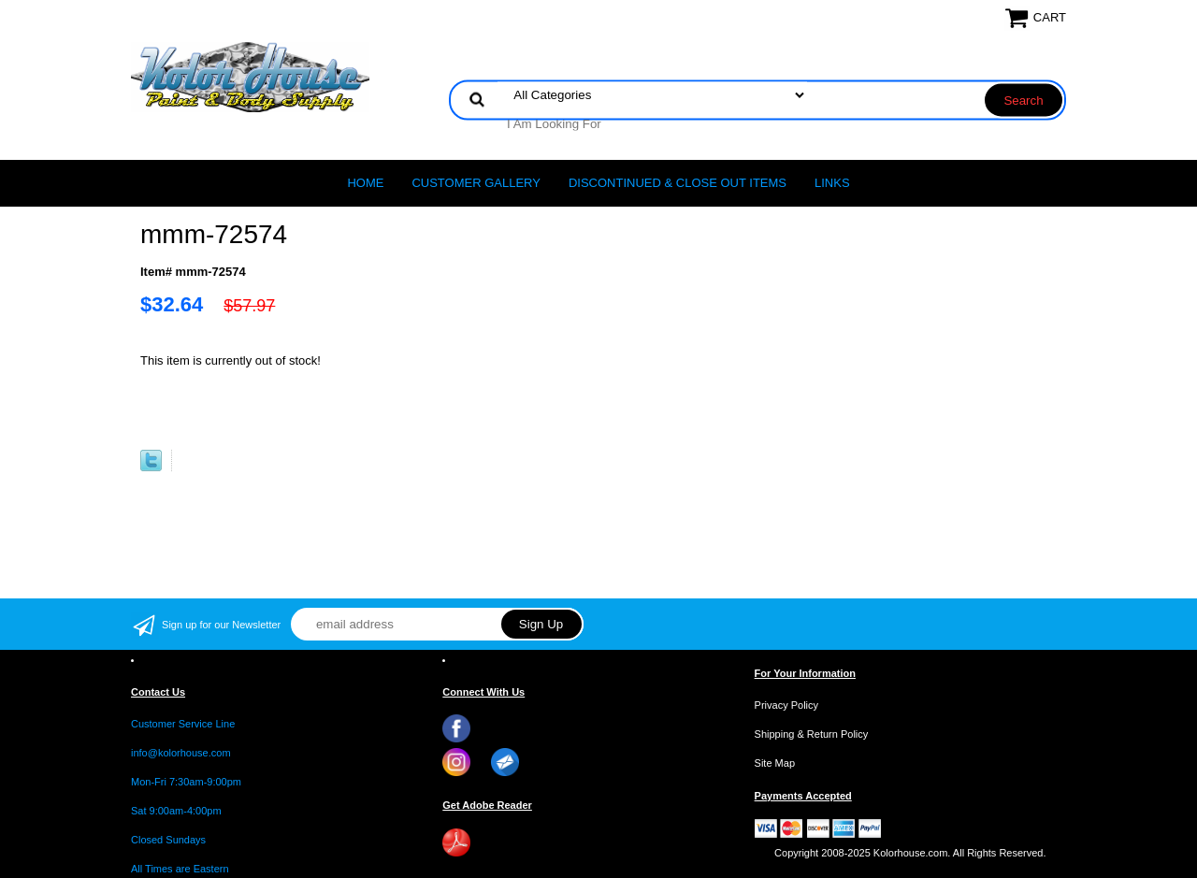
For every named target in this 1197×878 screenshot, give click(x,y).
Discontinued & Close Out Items (677, 183)
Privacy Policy (786, 705)
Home (365, 183)
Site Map (775, 763)
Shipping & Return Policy (812, 734)
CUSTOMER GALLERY (476, 183)
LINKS (832, 183)
